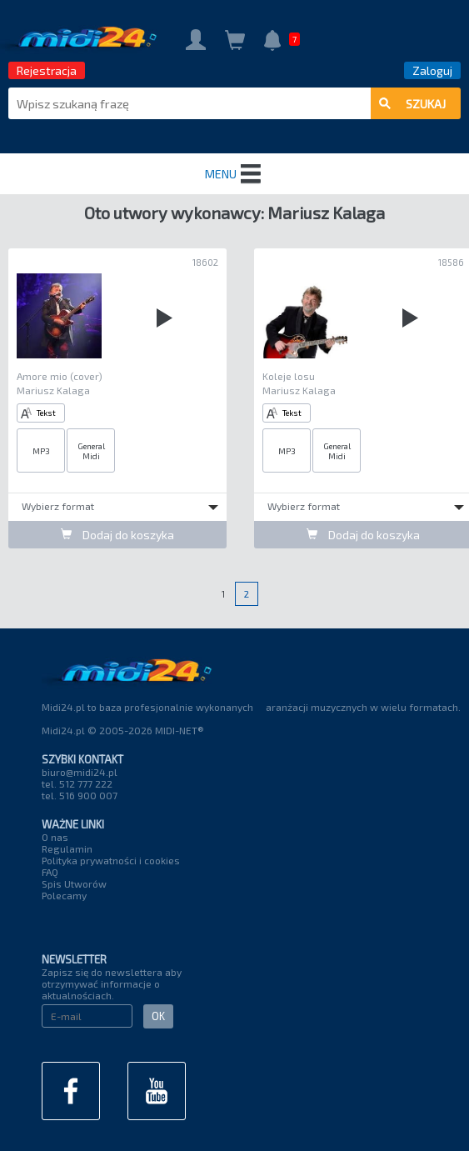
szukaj (412, 104)
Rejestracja (47, 70)
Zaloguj (432, 70)
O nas (55, 837)
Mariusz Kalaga (53, 390)
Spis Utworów (74, 883)
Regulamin (67, 848)
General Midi (91, 451)
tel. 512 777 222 (77, 783)
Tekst (38, 413)
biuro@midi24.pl (79, 772)
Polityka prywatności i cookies (111, 860)
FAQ (50, 872)
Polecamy (64, 895)
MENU (235, 174)
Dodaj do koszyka (117, 535)
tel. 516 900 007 (79, 795)
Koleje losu (288, 376)
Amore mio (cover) (59, 376)
